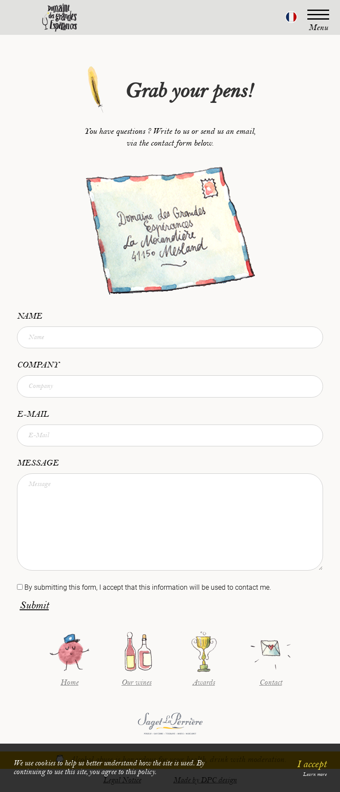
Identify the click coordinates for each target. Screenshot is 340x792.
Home (69, 682)
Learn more (315, 774)
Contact (270, 682)
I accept (312, 764)
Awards (203, 682)
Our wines (136, 682)
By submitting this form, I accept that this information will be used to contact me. (147, 587)
